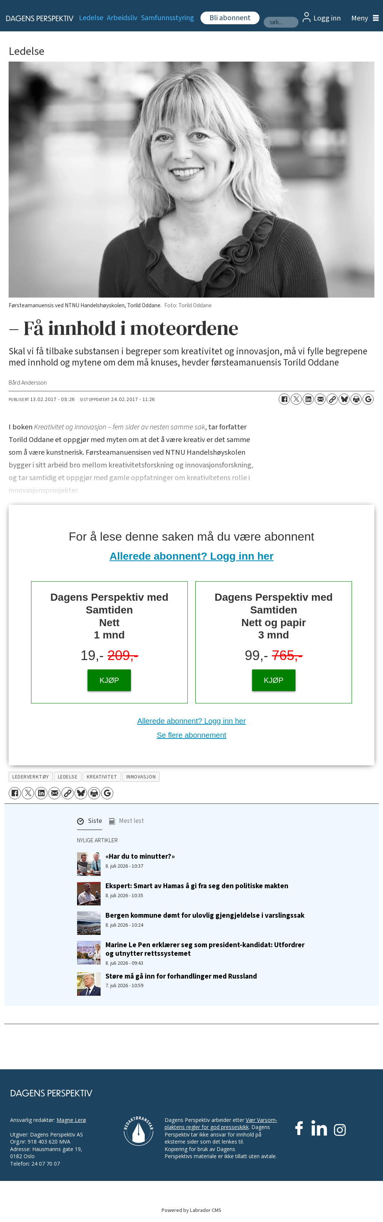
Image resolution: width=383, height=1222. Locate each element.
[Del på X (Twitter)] (296, 399)
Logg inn (327, 18)
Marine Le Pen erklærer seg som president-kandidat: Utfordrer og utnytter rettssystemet (204, 949)
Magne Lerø (71, 1119)
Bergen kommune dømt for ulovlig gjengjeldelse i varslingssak (204, 915)
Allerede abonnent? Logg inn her (192, 556)
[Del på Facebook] (284, 399)
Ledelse (91, 18)
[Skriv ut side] (356, 399)
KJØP (109, 680)
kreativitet (102, 776)
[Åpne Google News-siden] (368, 399)
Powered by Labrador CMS (191, 1210)
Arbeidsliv (122, 18)
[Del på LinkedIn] (308, 399)
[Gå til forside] (35, 18)
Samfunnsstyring (167, 18)
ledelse (68, 776)
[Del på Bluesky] (344, 399)
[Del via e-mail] (320, 399)
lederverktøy (30, 776)
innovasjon (141, 776)
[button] (89, 823)
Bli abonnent (230, 18)
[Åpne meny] (363, 18)
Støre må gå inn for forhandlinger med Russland (181, 976)
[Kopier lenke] (332, 399)
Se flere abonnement (191, 735)
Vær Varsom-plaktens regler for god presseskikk (221, 1123)
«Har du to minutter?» (140, 856)
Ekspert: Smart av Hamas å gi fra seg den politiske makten (196, 886)
